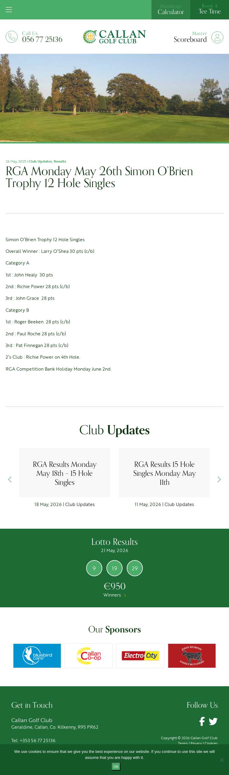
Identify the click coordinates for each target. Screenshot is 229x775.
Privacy (196, 743)
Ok (116, 766)
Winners (114, 594)
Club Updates (40, 161)
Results (60, 161)
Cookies (211, 743)
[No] (222, 760)
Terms (183, 743)
